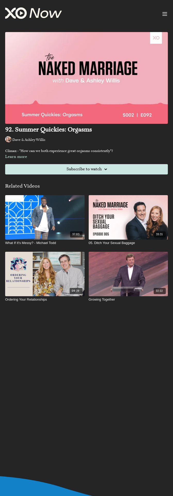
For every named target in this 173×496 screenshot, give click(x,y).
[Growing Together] (128, 299)
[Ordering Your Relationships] (45, 299)
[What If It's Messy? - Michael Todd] (45, 243)
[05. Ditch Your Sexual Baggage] (128, 243)
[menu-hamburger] (165, 14)
